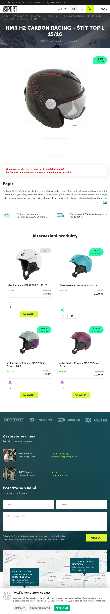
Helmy (50, 16)
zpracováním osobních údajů (51, 536)
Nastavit (20, 608)
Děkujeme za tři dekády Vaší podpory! (84, 565)
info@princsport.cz (35, 2)
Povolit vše (62, 608)
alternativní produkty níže (35, 172)
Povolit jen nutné (40, 608)
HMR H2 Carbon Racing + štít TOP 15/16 (80, 16)
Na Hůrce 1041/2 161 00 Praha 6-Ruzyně (24, 577)
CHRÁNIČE (35, 16)
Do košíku (28, 314)
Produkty (19, 16)
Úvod (5, 16)
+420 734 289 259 (58, 2)
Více (105, 202)
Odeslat (96, 538)
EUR (60, 9)
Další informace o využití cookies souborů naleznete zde (77, 600)
